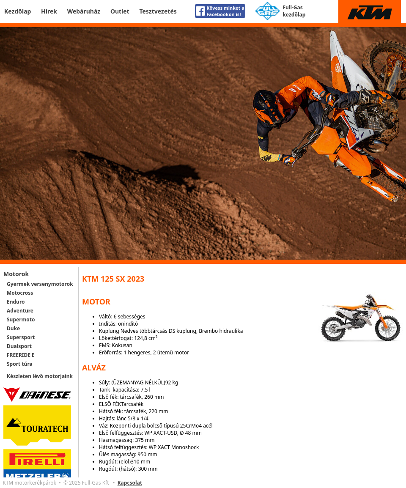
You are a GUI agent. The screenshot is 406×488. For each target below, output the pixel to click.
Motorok (16, 274)
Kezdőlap (17, 11)
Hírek (49, 11)
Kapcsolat (130, 482)
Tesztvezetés (157, 11)
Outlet (119, 11)
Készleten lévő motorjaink (40, 376)
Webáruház (84, 11)
